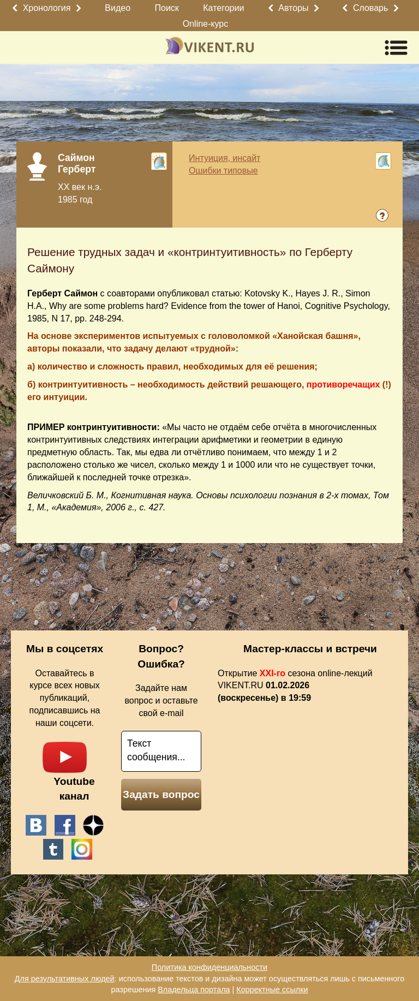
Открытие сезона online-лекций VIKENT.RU (295, 686)
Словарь (370, 8)
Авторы (293, 8)
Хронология (47, 8)
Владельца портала (194, 989)
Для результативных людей (65, 978)
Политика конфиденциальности (209, 967)
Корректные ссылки (272, 989)
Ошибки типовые (223, 170)
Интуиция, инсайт (224, 158)
